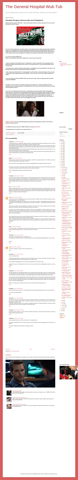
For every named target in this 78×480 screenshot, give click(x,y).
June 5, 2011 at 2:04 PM (18, 254)
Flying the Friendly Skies (16, 390)
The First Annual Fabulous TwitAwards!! (66, 215)
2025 (62, 143)
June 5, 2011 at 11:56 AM (16, 197)
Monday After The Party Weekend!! (65, 186)
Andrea (10, 197)
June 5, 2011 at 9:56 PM (18, 298)
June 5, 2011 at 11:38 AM (15, 186)
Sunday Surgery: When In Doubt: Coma (19, 397)
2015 (62, 159)
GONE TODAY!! (64, 229)
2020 (62, 151)
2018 (62, 154)
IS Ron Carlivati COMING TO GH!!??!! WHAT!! (66, 256)
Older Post (53, 349)
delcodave (64, 315)
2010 (62, 309)
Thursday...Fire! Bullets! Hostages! (65, 293)
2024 (62, 145)
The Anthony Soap (64, 192)
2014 (62, 161)
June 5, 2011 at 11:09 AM (17, 158)
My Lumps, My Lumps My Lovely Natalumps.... (66, 270)
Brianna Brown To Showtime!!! (64, 200)
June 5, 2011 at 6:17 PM (18, 288)
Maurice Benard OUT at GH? (66, 210)
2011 (62, 166)
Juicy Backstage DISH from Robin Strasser (66, 250)
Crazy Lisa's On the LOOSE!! (66, 204)
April (63, 302)
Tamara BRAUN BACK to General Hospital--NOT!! (66, 223)
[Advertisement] (64, 38)
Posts (61, 134)
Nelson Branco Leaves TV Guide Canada (66, 183)
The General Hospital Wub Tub (34, 6)
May (62, 300)
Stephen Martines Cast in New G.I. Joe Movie (66, 273)
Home (30, 349)
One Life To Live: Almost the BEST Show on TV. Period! (66, 227)
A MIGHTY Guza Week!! (65, 240)
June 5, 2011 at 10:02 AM (18, 141)
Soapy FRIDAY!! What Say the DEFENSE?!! (66, 221)
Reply (10, 154)
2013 (62, 162)
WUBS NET (37, 126)
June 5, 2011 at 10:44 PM (18, 309)
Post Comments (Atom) (15, 351)
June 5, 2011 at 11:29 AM (18, 175)
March (63, 303)
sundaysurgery (11, 134)
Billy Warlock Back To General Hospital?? (65, 253)
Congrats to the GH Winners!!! (65, 209)
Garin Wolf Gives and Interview (65, 265)
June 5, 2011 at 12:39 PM (16, 226)
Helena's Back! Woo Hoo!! (66, 198)
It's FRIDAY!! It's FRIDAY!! (66, 287)
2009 (62, 310)
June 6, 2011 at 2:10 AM (18, 318)
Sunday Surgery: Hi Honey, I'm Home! (19, 404)
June (63, 177)
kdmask (63, 317)
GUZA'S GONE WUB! (65, 233)
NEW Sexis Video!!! (65, 263)
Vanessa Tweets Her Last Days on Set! (66, 268)
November (64, 169)
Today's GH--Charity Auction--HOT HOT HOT (66, 258)
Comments (62, 136)
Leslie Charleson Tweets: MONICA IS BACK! (66, 238)
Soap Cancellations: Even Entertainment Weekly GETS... (66, 289)
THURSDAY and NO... (65, 178)
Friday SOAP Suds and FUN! (66, 190)
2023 (62, 146)
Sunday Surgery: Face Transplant (65, 245)
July (62, 175)
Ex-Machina (8, 355)
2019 (62, 153)
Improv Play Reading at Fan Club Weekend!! (66, 261)
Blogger (55, 473)
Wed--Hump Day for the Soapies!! (65, 181)
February (63, 305)
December (64, 167)
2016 (62, 158)
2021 (62, 149)
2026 (62, 141)
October (63, 170)
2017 (62, 156)
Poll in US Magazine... (65, 280)
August (63, 173)
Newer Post (8, 349)
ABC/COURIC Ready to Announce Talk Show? (66, 285)
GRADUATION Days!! (65, 193)
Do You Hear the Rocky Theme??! (65, 196)
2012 (62, 164)
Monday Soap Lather (65, 206)
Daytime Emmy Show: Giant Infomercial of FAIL (66, 213)
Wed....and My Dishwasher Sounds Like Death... (66, 295)
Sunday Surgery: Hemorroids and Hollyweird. (66, 282)
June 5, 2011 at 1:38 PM (18, 235)
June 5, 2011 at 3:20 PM (18, 270)
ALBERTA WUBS (63, 63)
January (63, 307)
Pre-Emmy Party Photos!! (66, 225)
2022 (62, 148)
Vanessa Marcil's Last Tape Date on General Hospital (66, 276)
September (64, 172)
